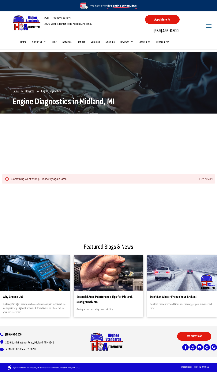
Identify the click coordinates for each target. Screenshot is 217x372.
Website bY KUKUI (201, 366)
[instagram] (192, 347)
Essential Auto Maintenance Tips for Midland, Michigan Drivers (105, 299)
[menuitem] (26, 42)
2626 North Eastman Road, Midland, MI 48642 (29, 342)
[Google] (214, 347)
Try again (206, 179)
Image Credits (186, 366)
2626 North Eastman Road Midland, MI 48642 (68, 24)
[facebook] (185, 347)
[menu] (209, 26)
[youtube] (199, 347)
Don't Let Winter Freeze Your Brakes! (173, 297)
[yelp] (207, 347)
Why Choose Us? (13, 297)
